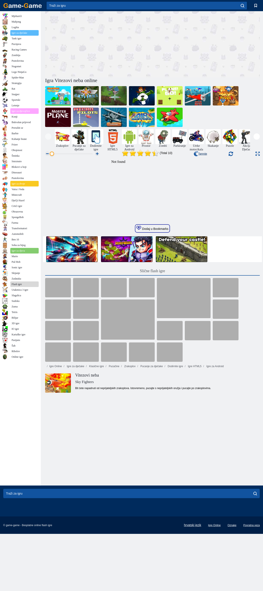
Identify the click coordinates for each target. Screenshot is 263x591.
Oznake (232, 582)
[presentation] (48, 136)
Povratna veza (251, 582)
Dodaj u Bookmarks (152, 309)
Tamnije (200, 153)
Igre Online (55, 447)
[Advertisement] (99, 44)
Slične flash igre (152, 352)
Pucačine (113, 447)
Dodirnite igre (175, 447)
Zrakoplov (130, 447)
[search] (242, 6)
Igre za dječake (75, 447)
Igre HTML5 (194, 447)
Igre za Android (215, 447)
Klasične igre (96, 447)
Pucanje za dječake (151, 447)
